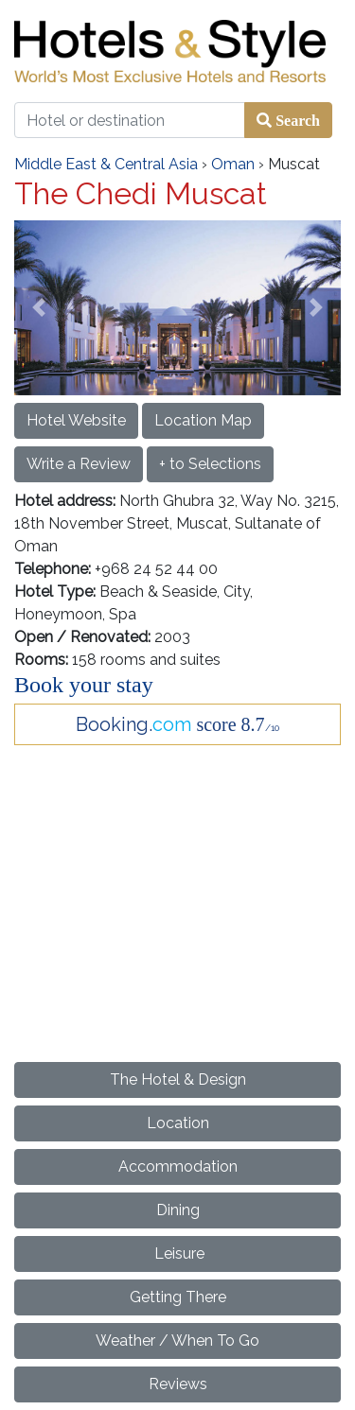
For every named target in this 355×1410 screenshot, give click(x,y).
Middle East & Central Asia (106, 164)
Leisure (177, 1253)
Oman (233, 164)
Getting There (178, 1297)
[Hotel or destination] (129, 120)
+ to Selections (210, 464)
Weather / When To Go (177, 1340)
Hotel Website (76, 420)
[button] (38, 307)
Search (296, 120)
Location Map (203, 420)
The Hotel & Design (178, 1079)
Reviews (178, 1384)
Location (178, 1123)
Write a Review (79, 464)
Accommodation (178, 1166)
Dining (178, 1210)
